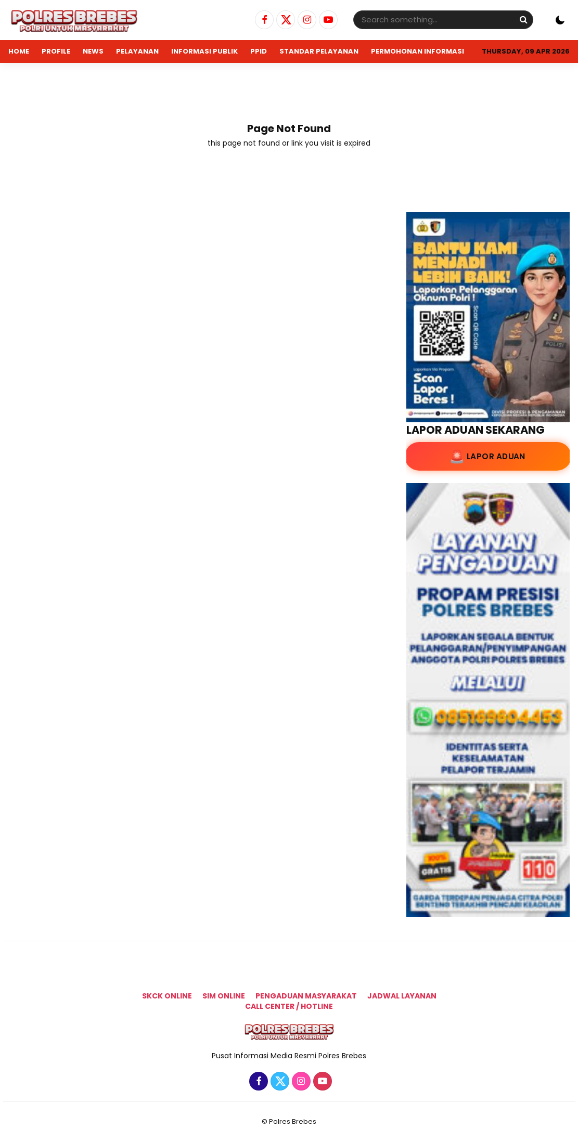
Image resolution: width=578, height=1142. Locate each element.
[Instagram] (305, 20)
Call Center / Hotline (289, 1006)
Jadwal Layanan (401, 996)
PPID (258, 51)
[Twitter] (284, 20)
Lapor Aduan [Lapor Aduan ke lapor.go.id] (496, 456)
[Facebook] (263, 20)
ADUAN (21, 74)
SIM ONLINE (223, 996)
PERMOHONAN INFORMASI (417, 51)
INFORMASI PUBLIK (204, 51)
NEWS (93, 51)
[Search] (523, 19)
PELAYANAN (137, 51)
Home (18, 51)
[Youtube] (327, 20)
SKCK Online (167, 996)
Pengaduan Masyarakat (306, 996)
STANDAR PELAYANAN (318, 51)
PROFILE (56, 51)
